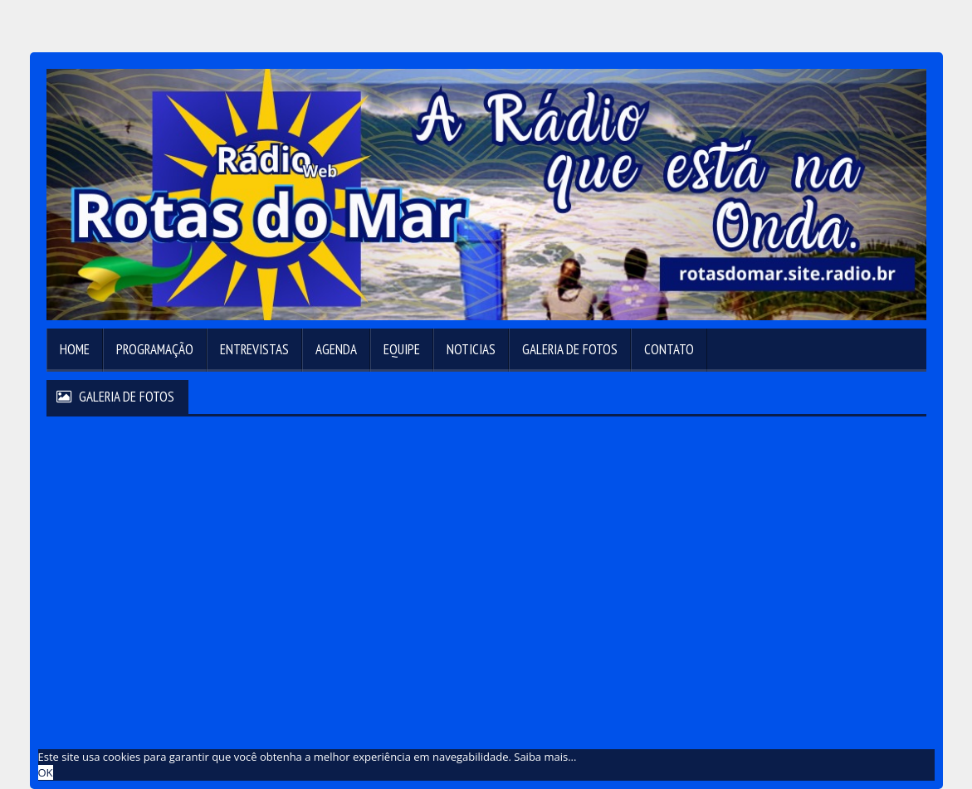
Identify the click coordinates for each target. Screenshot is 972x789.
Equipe (401, 349)
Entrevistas (254, 349)
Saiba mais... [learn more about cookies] (545, 756)
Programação (154, 349)
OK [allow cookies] (45, 772)
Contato (669, 349)
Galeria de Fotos (570, 349)
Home (75, 349)
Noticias (471, 349)
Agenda (336, 349)
